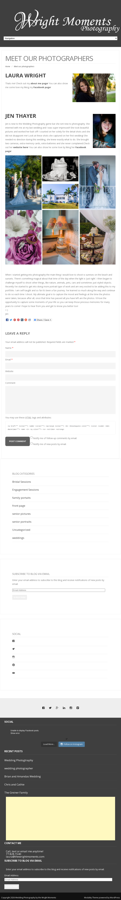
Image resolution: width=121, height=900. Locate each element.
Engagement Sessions (25, 489)
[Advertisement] (61, 818)
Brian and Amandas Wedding (22, 776)
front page (18, 505)
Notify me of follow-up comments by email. (55, 438)
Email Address (11, 875)
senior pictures (21, 514)
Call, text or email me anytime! (24, 851)
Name (9, 347)
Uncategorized (21, 530)
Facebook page (42, 87)
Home (7, 66)
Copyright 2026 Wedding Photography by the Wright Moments (28, 897)
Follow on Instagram (72, 744)
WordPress (115, 897)
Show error (15, 733)
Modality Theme (91, 897)
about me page (39, 83)
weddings (18, 538)
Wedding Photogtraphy (18, 760)
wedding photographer (18, 768)
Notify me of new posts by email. (49, 444)
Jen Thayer (21, 115)
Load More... (49, 744)
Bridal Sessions (21, 481)
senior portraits (21, 521)
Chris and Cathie (14, 784)
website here (20, 147)
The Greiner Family (16, 792)
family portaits (21, 497)
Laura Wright (25, 75)
